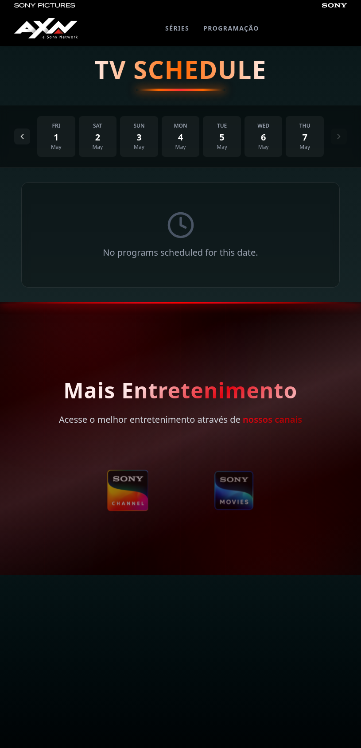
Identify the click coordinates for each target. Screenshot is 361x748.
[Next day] (339, 136)
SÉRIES (177, 28)
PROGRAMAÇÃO (231, 28)
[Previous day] (22, 136)
